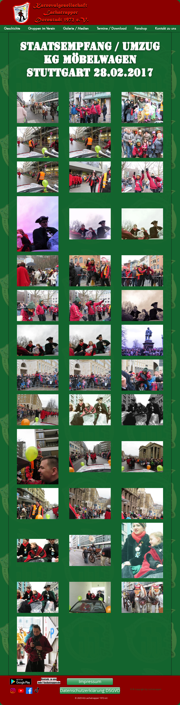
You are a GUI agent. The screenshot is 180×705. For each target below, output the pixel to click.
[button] (12, 28)
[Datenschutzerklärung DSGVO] (90, 690)
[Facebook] (29, 690)
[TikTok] (37, 690)
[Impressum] (90, 681)
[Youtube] (21, 690)
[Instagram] (13, 690)
